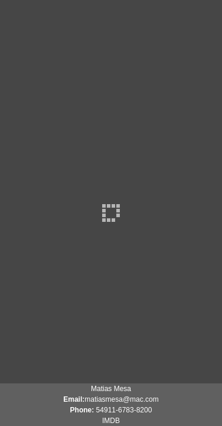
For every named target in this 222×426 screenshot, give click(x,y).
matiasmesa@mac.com (121, 399)
